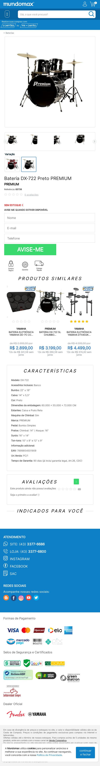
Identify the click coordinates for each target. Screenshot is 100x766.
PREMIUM (11, 184)
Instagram (20, 559)
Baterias (10, 33)
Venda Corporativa (57, 740)
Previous (5, 141)
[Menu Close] (7, 13)
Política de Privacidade (49, 755)
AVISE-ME (30, 249)
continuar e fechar (85, 752)
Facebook (19, 566)
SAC (13, 574)
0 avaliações (31, 194)
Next (94, 141)
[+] (76, 481)
